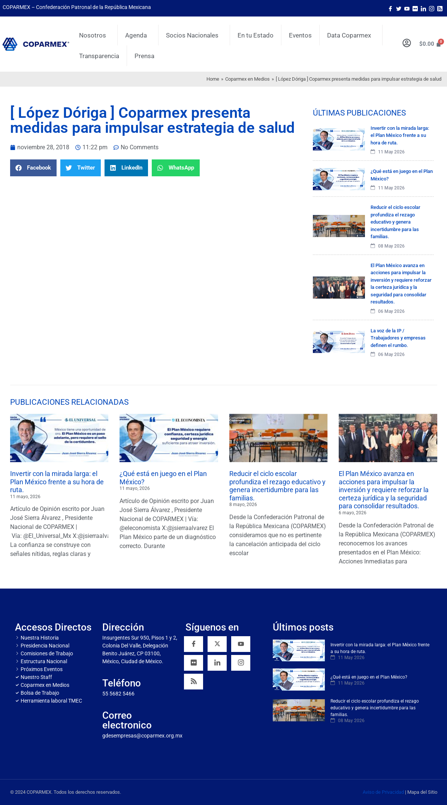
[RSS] (193, 681)
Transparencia (99, 56)
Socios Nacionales (194, 35)
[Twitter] (398, 8)
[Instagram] (431, 8)
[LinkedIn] (423, 8)
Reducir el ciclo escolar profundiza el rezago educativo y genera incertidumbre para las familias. (277, 486)
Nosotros (94, 35)
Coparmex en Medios (247, 79)
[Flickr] (193, 663)
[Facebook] (390, 8)
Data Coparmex (351, 35)
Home (212, 79)
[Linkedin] (217, 663)
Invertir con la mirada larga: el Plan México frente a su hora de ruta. (57, 482)
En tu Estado (256, 35)
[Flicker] (415, 8)
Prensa (144, 56)
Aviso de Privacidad (383, 792)
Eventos (300, 35)
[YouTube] (240, 644)
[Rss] (440, 8)
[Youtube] (407, 8)
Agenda (138, 35)
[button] (33, 167)
